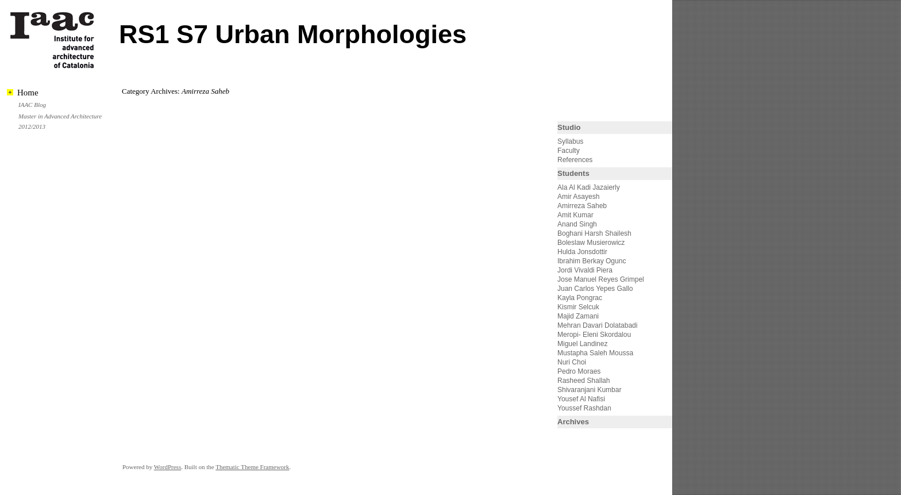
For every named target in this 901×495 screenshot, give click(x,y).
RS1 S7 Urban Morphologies (293, 34)
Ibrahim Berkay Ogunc (591, 261)
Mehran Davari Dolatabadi (597, 325)
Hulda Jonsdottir (582, 252)
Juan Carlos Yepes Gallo (595, 289)
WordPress (167, 466)
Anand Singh (577, 224)
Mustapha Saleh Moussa (595, 353)
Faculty (568, 151)
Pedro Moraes (578, 371)
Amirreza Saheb (582, 206)
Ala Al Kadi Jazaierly (588, 187)
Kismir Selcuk (578, 307)
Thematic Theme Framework (252, 466)
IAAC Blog (32, 104)
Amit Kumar (575, 215)
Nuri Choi (571, 362)
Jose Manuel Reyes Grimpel (600, 279)
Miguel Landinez (582, 344)
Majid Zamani (578, 316)
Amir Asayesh (578, 197)
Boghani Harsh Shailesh (594, 233)
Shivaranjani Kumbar (589, 390)
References (574, 160)
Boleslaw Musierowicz (591, 243)
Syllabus (570, 141)
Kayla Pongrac (579, 298)
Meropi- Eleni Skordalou (594, 335)
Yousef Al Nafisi (581, 399)
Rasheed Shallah (583, 381)
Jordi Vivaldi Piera (585, 270)
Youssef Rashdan (584, 408)
